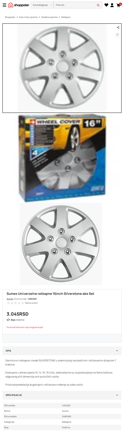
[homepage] (18, 4)
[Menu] (5, 5)
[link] (112, 5)
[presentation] (62, 5)
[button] (42, 5)
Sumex (10, 298)
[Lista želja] (106, 5)
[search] (78, 5)
